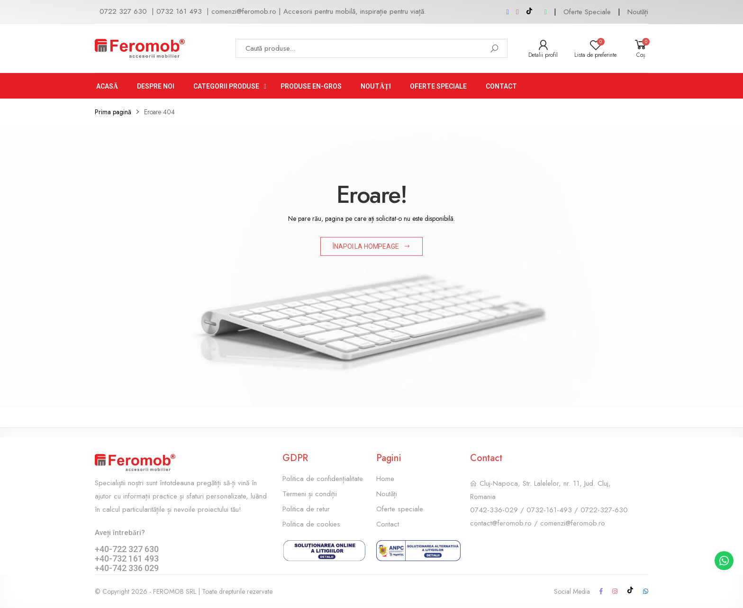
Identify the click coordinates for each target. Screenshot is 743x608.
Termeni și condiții (309, 494)
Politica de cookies (311, 524)
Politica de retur (306, 509)
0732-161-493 (549, 510)
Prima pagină (113, 112)
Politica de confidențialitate (322, 478)
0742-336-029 (494, 510)
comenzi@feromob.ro (243, 11)
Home (385, 478)
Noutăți (637, 12)
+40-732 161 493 (127, 558)
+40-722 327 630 (127, 549)
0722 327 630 (123, 11)
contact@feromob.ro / (505, 523)
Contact (387, 524)
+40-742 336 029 (127, 568)
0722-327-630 (604, 510)
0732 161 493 (179, 11)
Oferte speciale (399, 509)
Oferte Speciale (587, 12)
